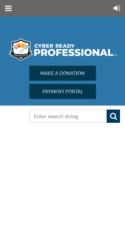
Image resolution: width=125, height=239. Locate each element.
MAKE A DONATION (62, 73)
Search (113, 116)
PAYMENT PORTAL (62, 91)
